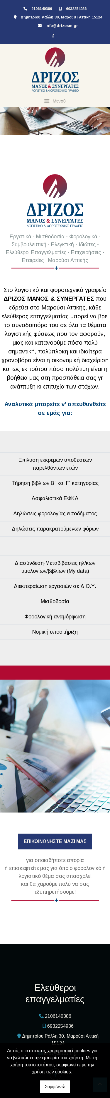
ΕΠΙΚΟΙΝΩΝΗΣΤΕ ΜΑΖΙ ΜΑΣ (55, 841)
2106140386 (41, 8)
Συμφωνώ (55, 1086)
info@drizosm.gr (61, 25)
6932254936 (76, 8)
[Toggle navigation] (55, 101)
